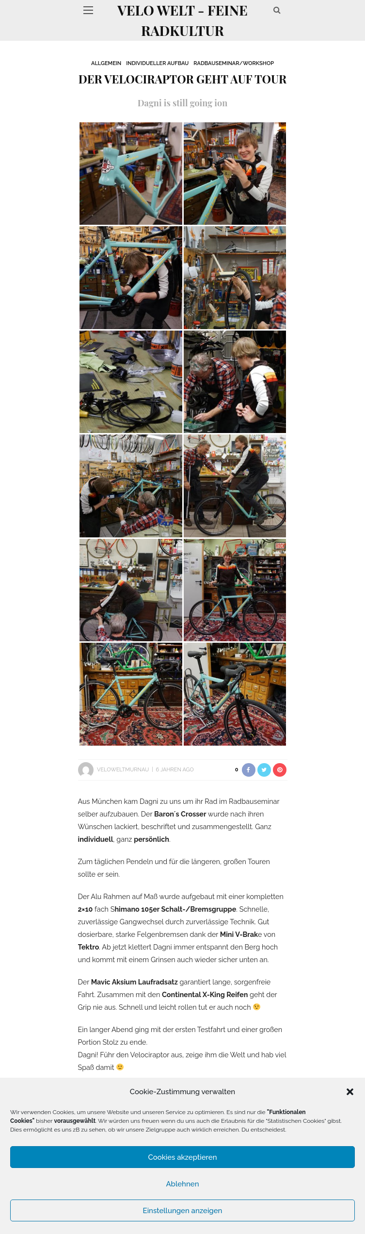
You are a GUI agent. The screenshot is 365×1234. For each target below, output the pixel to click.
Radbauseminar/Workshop (233, 63)
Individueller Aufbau (157, 63)
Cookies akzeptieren (182, 1157)
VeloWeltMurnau (123, 770)
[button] (350, 1092)
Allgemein (106, 63)
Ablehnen (182, 1184)
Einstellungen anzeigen (182, 1210)
